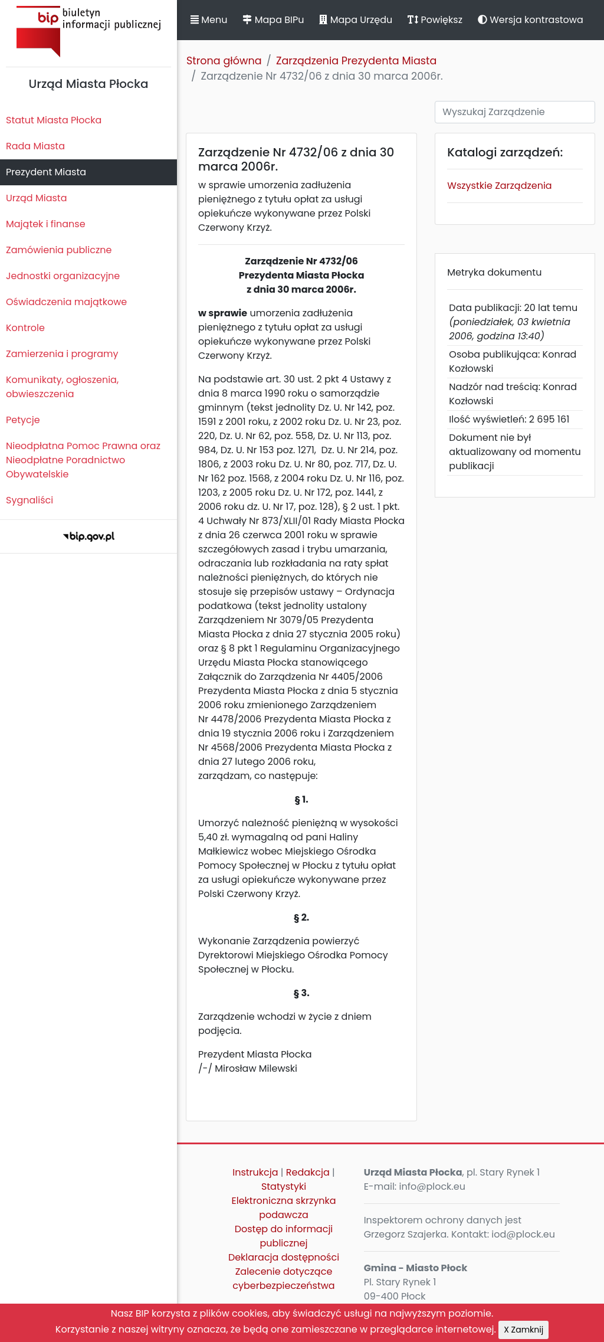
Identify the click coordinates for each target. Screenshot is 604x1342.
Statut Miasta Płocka (53, 120)
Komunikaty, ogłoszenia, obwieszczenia (62, 387)
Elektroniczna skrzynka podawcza (284, 1208)
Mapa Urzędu (355, 20)
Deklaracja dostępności (283, 1257)
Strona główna (224, 61)
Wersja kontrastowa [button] (530, 20)
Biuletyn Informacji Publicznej (88, 31)
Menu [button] (209, 20)
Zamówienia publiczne (58, 250)
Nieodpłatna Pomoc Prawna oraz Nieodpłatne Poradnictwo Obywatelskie (83, 460)
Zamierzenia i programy (62, 354)
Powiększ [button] (435, 20)
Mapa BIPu (273, 20)
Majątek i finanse (46, 224)
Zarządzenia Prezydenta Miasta (356, 61)
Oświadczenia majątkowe (66, 302)
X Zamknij (523, 1330)
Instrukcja (255, 1172)
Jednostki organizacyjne (63, 276)
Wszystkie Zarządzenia (499, 185)
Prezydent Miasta (46, 172)
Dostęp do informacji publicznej (284, 1236)
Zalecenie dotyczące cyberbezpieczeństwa (283, 1278)
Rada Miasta (35, 146)
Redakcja (308, 1172)
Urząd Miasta (36, 198)
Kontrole (25, 328)
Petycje (23, 420)
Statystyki (283, 1186)
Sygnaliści (29, 500)
